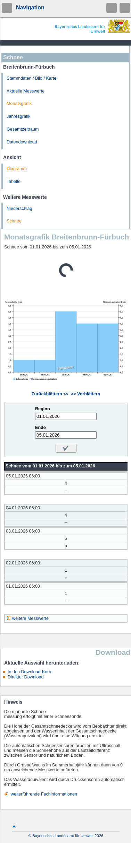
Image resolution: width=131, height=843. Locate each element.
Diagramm (17, 168)
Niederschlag (19, 208)
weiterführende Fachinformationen (44, 794)
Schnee (14, 221)
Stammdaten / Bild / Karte (32, 78)
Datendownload (22, 142)
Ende (40, 427)
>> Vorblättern (85, 394)
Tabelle (14, 181)
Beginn (42, 408)
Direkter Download (26, 677)
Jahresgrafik (19, 116)
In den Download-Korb (29, 671)
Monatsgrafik (19, 103)
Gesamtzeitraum (23, 129)
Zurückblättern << (50, 394)
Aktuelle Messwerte (25, 91)
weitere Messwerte (30, 618)
